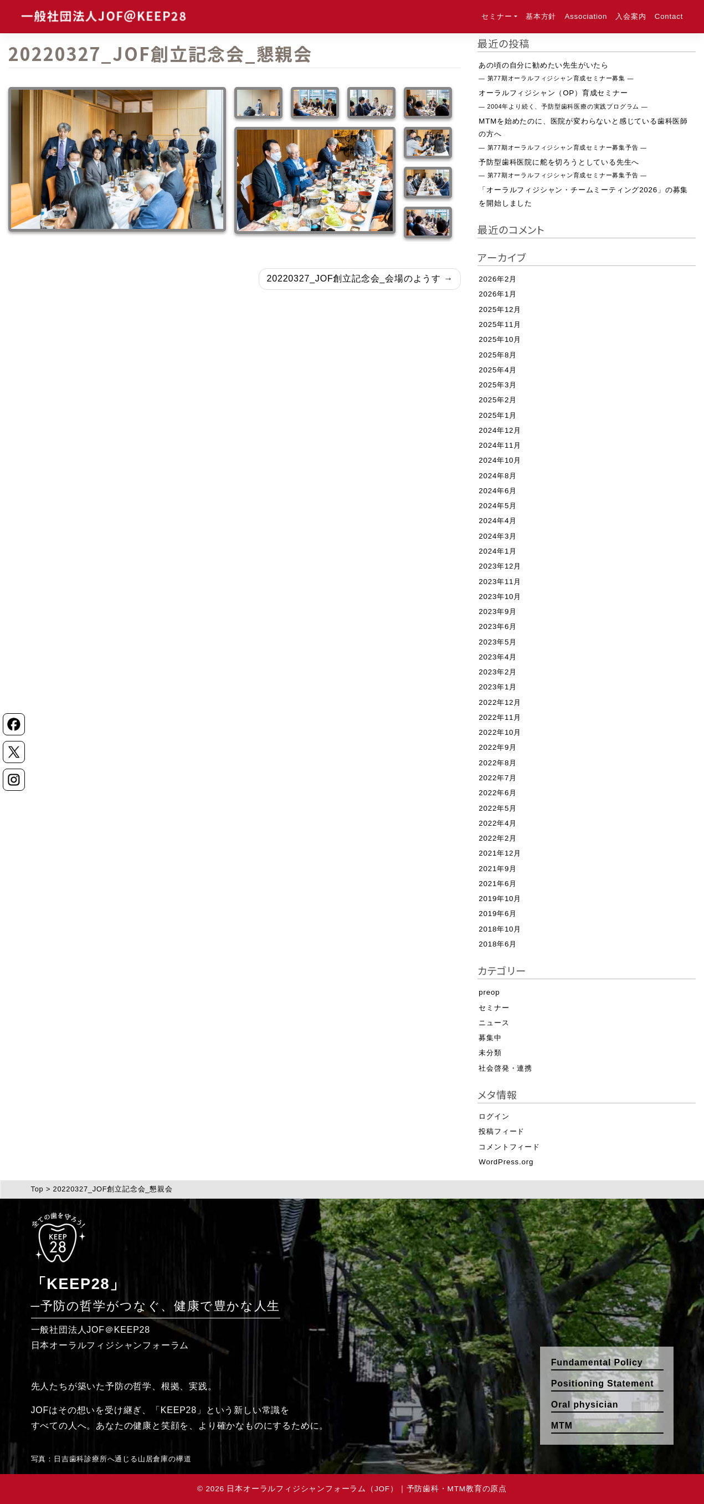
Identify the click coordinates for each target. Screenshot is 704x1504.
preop (489, 992)
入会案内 (630, 16)
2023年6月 (498, 626)
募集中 (490, 1038)
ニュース (494, 1023)
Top (37, 1189)
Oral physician (584, 1404)
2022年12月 (500, 702)
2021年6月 (498, 883)
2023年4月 (498, 657)
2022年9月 (498, 747)
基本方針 (541, 16)
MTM (562, 1425)
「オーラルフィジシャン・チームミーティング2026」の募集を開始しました (583, 196)
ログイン (494, 1116)
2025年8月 (498, 355)
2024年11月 (500, 445)
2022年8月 (498, 763)
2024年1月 (498, 551)
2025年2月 (498, 400)
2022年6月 (498, 793)
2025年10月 (500, 339)
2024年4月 (498, 520)
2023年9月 (498, 611)
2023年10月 (500, 596)
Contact (669, 16)
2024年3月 (498, 536)
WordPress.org (506, 1162)
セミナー (496, 16)
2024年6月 (498, 491)
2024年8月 (498, 476)
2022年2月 (498, 838)
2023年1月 (498, 687)
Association (585, 16)
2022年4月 (498, 823)
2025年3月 (498, 385)
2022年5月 (498, 808)
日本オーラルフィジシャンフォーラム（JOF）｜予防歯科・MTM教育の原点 (366, 1489)
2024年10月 (500, 460)
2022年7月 (498, 778)
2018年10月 (500, 929)
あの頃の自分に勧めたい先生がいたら (556, 71)
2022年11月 (500, 717)
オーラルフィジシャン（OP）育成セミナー (563, 99)
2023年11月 (500, 581)
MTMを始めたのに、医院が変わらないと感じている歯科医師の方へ (583, 134)
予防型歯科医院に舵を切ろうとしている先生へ (562, 168)
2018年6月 (498, 944)
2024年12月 (500, 430)
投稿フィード (502, 1131)
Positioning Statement (602, 1383)
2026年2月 (498, 279)
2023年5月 (498, 642)
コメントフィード (509, 1147)
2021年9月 (498, 868)
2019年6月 (498, 913)
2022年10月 (500, 732)
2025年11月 (500, 324)
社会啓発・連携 (505, 1068)
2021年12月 (500, 853)
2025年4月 (498, 370)
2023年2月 (498, 672)
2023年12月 (500, 566)
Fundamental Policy (597, 1362)
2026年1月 (498, 294)
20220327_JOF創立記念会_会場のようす (354, 278)
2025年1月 (498, 415)
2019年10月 (500, 898)
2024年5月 (498, 506)
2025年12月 (500, 309)
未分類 (490, 1052)
